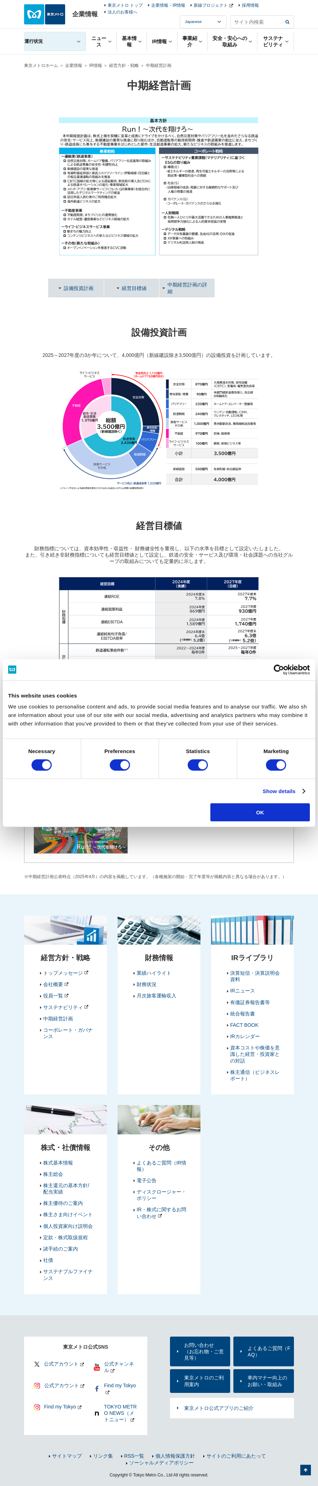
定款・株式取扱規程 (65, 1237)
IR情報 (95, 65)
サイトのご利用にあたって (236, 1456)
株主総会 (53, 1174)
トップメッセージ (63, 973)
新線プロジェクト (211, 5)
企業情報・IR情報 (168, 5)
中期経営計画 (58, 1018)
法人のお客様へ (122, 12)
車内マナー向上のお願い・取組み (267, 1381)
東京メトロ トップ (125, 5)
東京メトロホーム (41, 65)
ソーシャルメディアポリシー (161, 1462)
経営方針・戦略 (124, 65)
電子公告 (147, 1180)
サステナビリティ (63, 1007)
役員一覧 (53, 995)
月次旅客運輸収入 (156, 995)
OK (260, 812)
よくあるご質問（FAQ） (269, 1351)
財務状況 (147, 984)
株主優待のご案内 (63, 1203)
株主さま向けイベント (68, 1214)
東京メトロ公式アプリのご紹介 (219, 1408)
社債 (48, 1260)
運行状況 (33, 41)
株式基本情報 (58, 1163)
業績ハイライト (154, 973)
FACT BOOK (244, 1025)
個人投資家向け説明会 (68, 1226)
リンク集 (103, 1456)
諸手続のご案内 (60, 1249)
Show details (279, 791)
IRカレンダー (245, 1036)
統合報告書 (242, 1014)
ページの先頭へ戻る (305, 1470)
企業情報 (73, 65)
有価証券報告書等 (250, 1002)
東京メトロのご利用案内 (204, 1381)
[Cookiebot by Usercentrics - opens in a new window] (279, 669)
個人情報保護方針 (175, 1456)
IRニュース (242, 990)
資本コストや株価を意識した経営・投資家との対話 (255, 1054)
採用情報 (250, 5)
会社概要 (53, 984)
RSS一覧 (134, 1456)
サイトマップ (67, 1456)
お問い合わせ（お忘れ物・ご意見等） (204, 1351)
